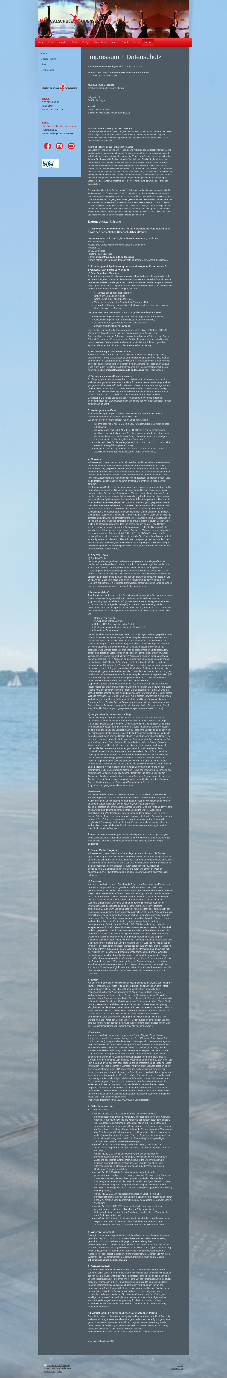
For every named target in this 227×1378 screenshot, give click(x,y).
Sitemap (66, 1365)
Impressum (49, 1371)
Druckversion (52, 1365)
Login (180, 1365)
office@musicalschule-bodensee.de (113, 112)
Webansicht (177, 1368)
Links (59, 1371)
